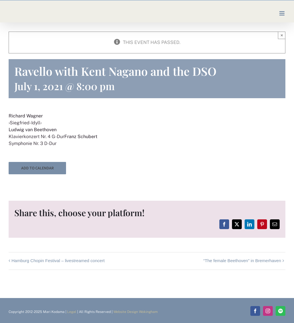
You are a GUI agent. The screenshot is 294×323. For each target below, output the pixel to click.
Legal (71, 312)
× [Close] (282, 35)
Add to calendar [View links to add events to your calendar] (37, 168)
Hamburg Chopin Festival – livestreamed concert (58, 260)
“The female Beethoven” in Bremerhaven (242, 260)
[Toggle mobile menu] (282, 13)
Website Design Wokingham (135, 312)
